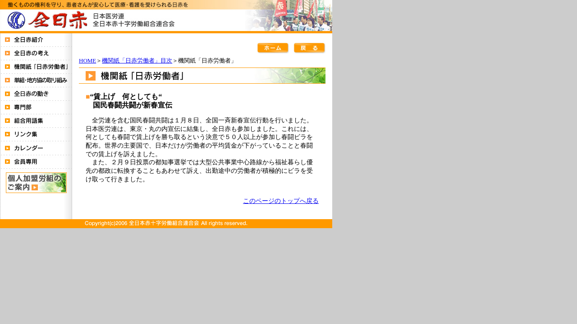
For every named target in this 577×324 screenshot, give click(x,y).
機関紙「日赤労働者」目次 (137, 60)
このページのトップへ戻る (281, 200)
